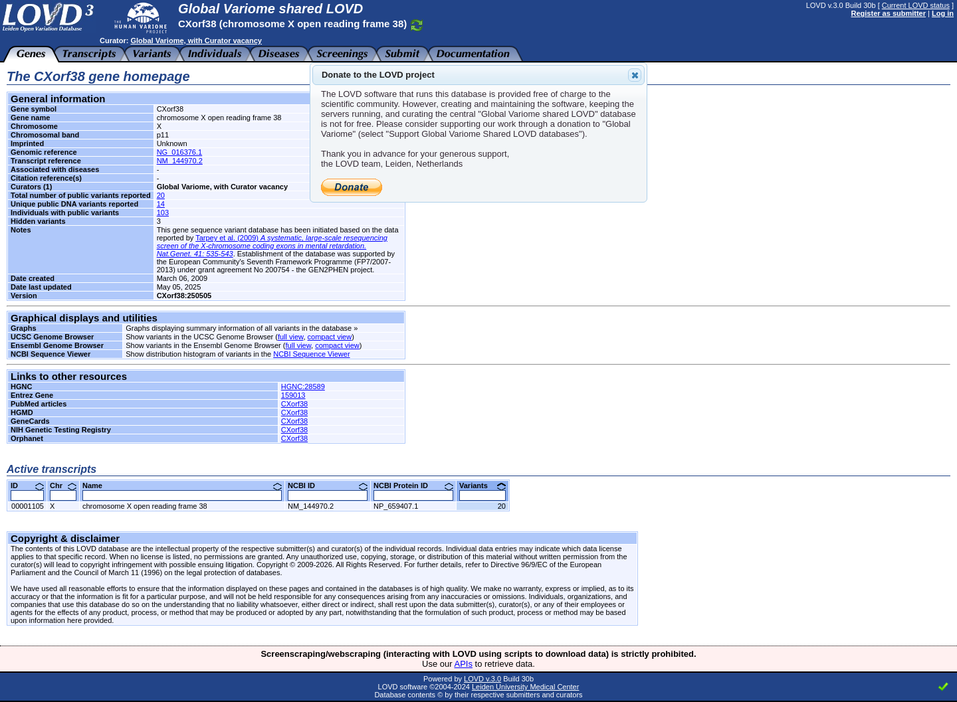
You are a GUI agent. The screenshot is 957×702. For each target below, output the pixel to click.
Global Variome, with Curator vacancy (195, 40)
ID (27, 485)
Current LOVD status (916, 5)
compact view (330, 337)
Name (182, 485)
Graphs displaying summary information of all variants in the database (239, 328)
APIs (464, 664)
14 (161, 204)
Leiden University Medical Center (525, 687)
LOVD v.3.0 (482, 679)
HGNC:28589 (303, 387)
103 (163, 213)
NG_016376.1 (180, 152)
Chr (63, 485)
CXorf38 (294, 404)
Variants (482, 485)
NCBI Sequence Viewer (311, 354)
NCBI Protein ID (413, 485)
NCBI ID (328, 485)
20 (161, 195)
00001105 (27, 506)
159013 (293, 395)
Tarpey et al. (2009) (272, 246)
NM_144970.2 (180, 161)
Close (634, 75)
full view (291, 337)
